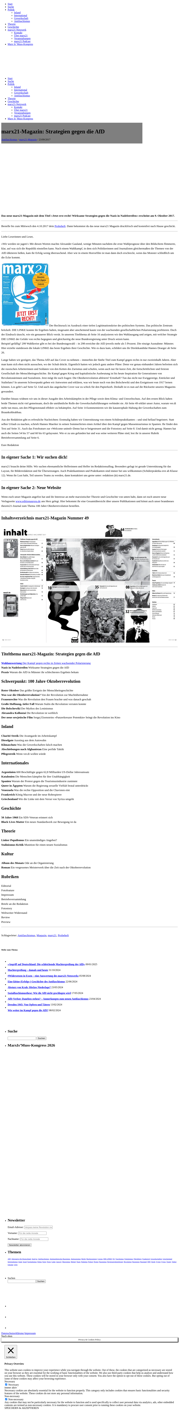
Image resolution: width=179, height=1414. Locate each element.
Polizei (90, 1262)
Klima (39, 1262)
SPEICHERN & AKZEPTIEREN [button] (21, 1408)
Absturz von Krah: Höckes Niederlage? (29, 987)
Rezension (136, 1262)
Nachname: (13, 1239)
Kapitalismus (32, 1262)
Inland (17, 12)
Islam (20, 1262)
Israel (25, 1262)
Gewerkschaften (156, 1259)
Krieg (44, 1262)
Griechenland (167, 1259)
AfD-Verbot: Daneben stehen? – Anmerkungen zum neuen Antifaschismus (48, 998)
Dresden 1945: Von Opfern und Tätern (29, 1004)
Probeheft (60, 226)
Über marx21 (21, 35)
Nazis (79, 1262)
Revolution (128, 1262)
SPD (149, 1262)
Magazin (42, 935)
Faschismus (120, 1259)
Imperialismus (13, 1262)
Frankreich (146, 1259)
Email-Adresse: (16, 1227)
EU (114, 1259)
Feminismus (129, 1259)
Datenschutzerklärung (12, 1333)
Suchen (11, 1278)
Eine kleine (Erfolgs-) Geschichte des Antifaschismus (36, 981)
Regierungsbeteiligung (115, 1262)
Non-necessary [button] (12, 1396)
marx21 (52, 935)
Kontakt (18, 32)
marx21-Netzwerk (17, 29)
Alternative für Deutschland (21, 1259)
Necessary (13, 1384)
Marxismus (66, 1262)
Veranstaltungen (22, 38)
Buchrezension (91, 1259)
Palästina (84, 1262)
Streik (153, 1262)
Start (10, 4)
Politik (11, 9)
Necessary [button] (9, 1381)
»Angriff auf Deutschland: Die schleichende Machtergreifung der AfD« (46, 964)
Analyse (34, 1259)
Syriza (163, 1262)
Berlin (83, 1259)
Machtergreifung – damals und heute (28, 970)
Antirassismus (76, 1259)
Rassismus (103, 1262)
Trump (168, 1262)
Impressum (30, 1333)
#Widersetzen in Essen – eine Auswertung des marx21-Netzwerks (43, 975)
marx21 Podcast (22, 41)
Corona (100, 1259)
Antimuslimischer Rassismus (60, 1259)
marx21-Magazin (28, 139)
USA (15, 1265)
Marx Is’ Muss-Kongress (20, 44)
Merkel (73, 1262)
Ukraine (10, 1265)
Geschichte (13, 27)
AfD (9, 1259)
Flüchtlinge (138, 1259)
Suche (11, 6)
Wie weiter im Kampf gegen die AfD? (28, 1010)
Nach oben (6, 1336)
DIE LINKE (107, 1259)
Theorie (12, 24)
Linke (53, 1262)
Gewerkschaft (21, 18)
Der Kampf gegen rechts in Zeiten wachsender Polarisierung (46, 663)
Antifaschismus (22, 21)
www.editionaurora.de (28, 501)
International (20, 15)
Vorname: (13, 1233)
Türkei (174, 1262)
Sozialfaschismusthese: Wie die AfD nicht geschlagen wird (39, 993)
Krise (49, 1262)
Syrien (158, 1262)
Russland (143, 1262)
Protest (96, 1262)
